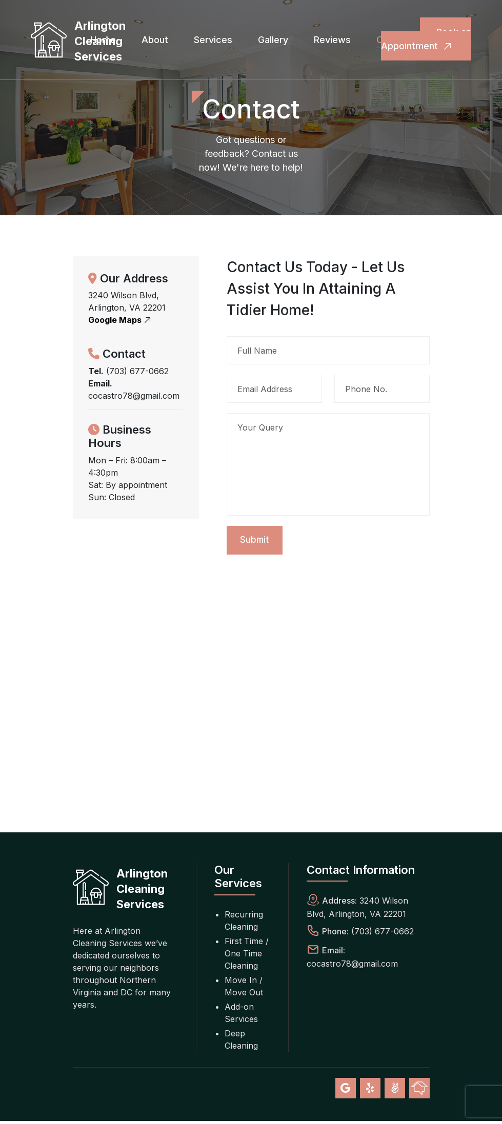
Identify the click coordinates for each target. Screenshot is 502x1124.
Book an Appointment (426, 40)
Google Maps (121, 320)
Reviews (332, 39)
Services (213, 39)
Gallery (273, 39)
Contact (394, 39)
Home (103, 39)
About (155, 39)
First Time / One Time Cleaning (247, 956)
